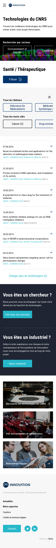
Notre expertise (10, 506)
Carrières (7, 512)
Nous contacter (17, 363)
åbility (50, 539)
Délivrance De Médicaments (17, 107)
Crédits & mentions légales (14, 517)
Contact (12, 528)
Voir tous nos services (17, 314)
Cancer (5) (17, 123)
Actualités (8, 501)
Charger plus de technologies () (28, 276)
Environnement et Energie (17, 50)
